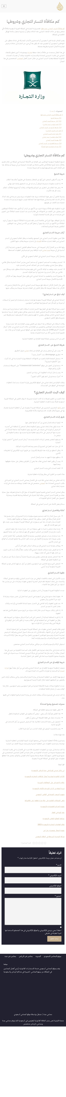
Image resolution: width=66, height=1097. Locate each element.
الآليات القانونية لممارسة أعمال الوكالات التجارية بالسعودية (42, 835)
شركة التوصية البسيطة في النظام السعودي (48, 898)
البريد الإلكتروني (54, 938)
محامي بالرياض (36, 1094)
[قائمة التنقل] (4, 6)
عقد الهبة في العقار (57, 873)
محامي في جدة (33, 1026)
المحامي (38, 518)
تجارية (27, 54)
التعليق (58, 960)
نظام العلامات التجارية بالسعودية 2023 (49, 885)
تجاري (24, 377)
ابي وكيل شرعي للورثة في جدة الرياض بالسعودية (46, 829)
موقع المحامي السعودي (47, 1023)
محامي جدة (47, 1085)
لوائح (59, 437)
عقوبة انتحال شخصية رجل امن (52, 892)
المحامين (9, 61)
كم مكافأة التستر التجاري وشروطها (51, 29)
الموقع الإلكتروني (55, 949)
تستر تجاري (40, 265)
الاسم (58, 927)
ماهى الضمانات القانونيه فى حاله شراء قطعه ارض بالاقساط (42, 860)
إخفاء (51, 114)
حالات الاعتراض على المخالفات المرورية (49, 841)
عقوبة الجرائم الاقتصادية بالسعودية (51, 866)
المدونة (31, 1023)
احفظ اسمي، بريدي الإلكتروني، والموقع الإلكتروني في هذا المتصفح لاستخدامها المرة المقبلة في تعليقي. (33, 998)
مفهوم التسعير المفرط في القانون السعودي (48, 854)
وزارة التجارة (59, 720)
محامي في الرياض (17, 1023)
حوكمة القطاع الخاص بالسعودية (52, 879)
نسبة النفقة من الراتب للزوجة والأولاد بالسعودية (46, 848)
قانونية (32, 252)
